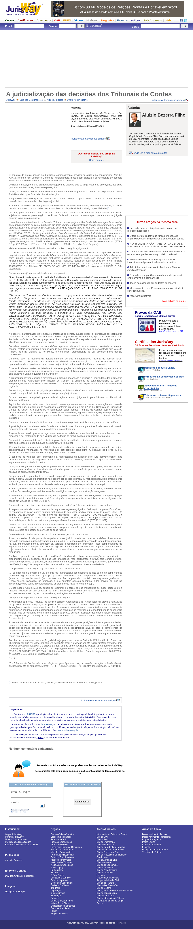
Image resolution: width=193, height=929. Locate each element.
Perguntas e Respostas (62, 854)
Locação (100, 875)
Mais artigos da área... (174, 301)
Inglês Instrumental (151, 844)
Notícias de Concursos (62, 865)
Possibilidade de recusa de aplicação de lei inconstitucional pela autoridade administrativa (151, 261)
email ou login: (20, 791)
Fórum (54, 911)
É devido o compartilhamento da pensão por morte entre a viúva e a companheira (155, 276)
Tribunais (55, 888)
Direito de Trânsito (105, 883)
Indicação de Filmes (60, 903)
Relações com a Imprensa (155, 849)
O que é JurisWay (13, 834)
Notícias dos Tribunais (61, 862)
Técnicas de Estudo (151, 852)
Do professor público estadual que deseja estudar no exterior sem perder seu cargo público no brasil (156, 253)
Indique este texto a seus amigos (170, 100)
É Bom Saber (57, 875)
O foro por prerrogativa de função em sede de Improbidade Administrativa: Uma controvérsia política (155, 237)
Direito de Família (105, 844)
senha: (15, 802)
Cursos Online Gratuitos (62, 834)
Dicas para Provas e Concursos (66, 847)
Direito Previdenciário (106, 870)
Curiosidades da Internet (63, 906)
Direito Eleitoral (103, 888)
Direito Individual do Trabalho (110, 847)
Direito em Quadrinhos (62, 900)
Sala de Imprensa (59, 880)
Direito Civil (102, 837)
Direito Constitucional (106, 893)
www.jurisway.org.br (68, 730)
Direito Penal (102, 839)
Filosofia (146, 847)
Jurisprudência (58, 893)
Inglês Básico (148, 842)
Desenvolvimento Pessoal (154, 834)
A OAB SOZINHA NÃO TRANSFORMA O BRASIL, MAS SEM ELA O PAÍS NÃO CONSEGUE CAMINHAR (156, 245)
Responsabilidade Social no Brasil (21, 844)
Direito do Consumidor (107, 865)
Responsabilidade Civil (107, 880)
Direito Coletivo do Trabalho (110, 849)
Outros (99, 903)
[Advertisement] (96, 58)
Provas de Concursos (61, 842)
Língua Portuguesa (151, 839)
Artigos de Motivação (61, 860)
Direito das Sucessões (107, 885)
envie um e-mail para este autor (150, 153)
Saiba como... (96, 160)
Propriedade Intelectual (107, 877)
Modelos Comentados (61, 852)
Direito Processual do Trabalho (111, 854)
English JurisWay (59, 913)
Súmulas (55, 898)
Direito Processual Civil (107, 852)
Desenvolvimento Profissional (156, 837)
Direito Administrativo (77, 100)
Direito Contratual (104, 895)
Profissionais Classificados (18, 842)
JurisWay (10, 100)
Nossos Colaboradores (16, 839)
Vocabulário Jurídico (61, 877)
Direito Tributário (104, 872)
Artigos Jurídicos (55, 100)
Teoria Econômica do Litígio (109, 900)
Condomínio (102, 857)
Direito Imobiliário (104, 867)
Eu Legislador (57, 870)
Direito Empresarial (105, 842)
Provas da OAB (58, 839)
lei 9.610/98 (29, 714)
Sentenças (56, 895)
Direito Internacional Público (110, 898)
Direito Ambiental (104, 862)
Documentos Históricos (62, 908)
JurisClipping (57, 867)
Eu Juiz (54, 872)
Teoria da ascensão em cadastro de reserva (153, 283)
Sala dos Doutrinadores (31, 100)
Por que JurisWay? (14, 837)
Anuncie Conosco (13, 860)
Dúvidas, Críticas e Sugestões (20, 876)
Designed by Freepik (15, 891)
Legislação (56, 890)
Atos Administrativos (140, 296)
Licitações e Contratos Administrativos (115, 890)
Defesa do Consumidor (62, 883)
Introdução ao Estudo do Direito (111, 834)
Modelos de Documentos (63, 849)
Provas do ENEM (59, 844)
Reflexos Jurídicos (60, 885)
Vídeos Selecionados (61, 837)
